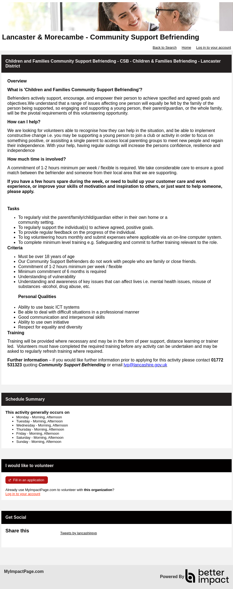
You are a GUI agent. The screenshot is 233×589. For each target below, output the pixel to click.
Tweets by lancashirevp (78, 533)
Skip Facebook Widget (23, 537)
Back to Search (164, 47)
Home (186, 47)
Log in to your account (213, 47)
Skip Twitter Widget (44, 533)
